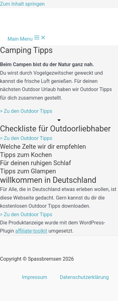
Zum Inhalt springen (22, 4)
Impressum (34, 277)
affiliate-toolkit (31, 231)
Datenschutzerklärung (84, 277)
